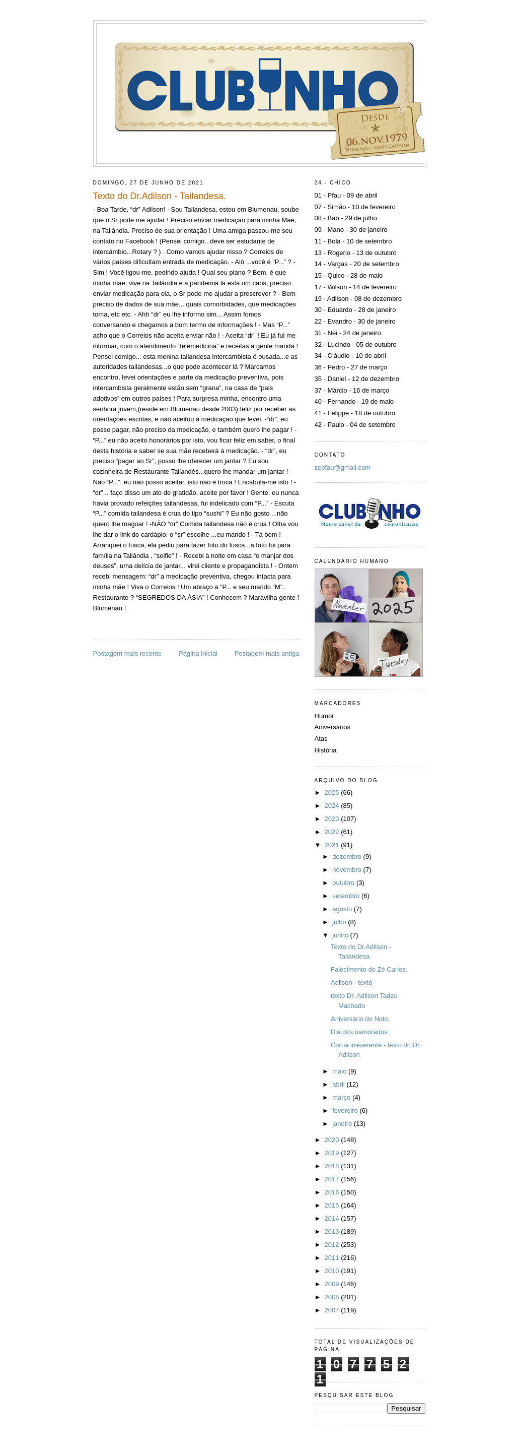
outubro (344, 883)
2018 (333, 1166)
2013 (333, 1231)
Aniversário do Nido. (360, 1019)
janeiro (343, 1123)
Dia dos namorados (359, 1032)
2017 (333, 1179)
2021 (333, 845)
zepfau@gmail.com (343, 467)
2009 (333, 1284)
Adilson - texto (351, 982)
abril (339, 1084)
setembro (346, 896)
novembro (347, 869)
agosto (343, 909)
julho (340, 922)
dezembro (347, 856)
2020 (333, 1140)
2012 (333, 1244)
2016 (333, 1192)
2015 (333, 1205)
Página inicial (198, 653)
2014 (333, 1218)
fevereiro (345, 1110)
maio (340, 1071)
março (342, 1097)
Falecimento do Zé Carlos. (369, 969)
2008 (333, 1297)
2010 (333, 1271)
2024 (333, 805)
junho (341, 935)
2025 (333, 792)
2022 (333, 832)
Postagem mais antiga (267, 653)
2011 (333, 1257)
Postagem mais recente (127, 653)
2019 (333, 1153)
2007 (333, 1310)
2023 (333, 818)
